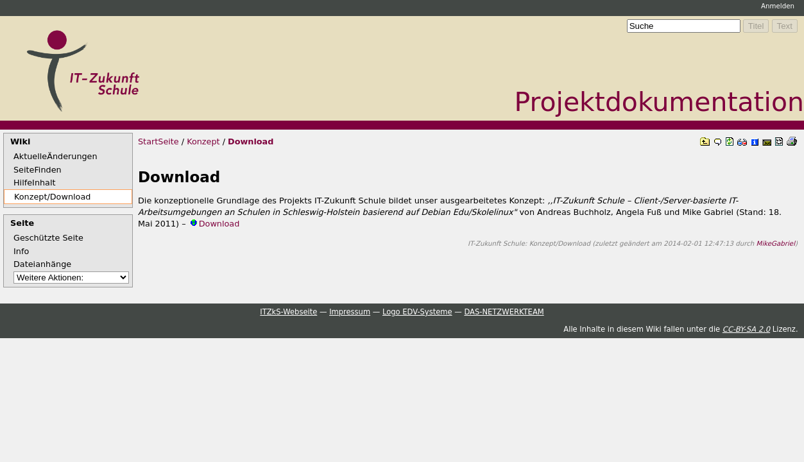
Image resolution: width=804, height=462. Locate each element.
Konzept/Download (52, 196)
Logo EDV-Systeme (417, 311)
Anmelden (777, 6)
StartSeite (158, 141)
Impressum (349, 311)
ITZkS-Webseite (288, 311)
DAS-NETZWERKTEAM (503, 311)
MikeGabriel (776, 243)
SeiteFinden (37, 170)
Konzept (203, 141)
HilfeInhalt (34, 182)
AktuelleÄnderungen (55, 156)
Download (250, 141)
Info (21, 251)
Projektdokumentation (659, 102)
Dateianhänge (42, 264)
